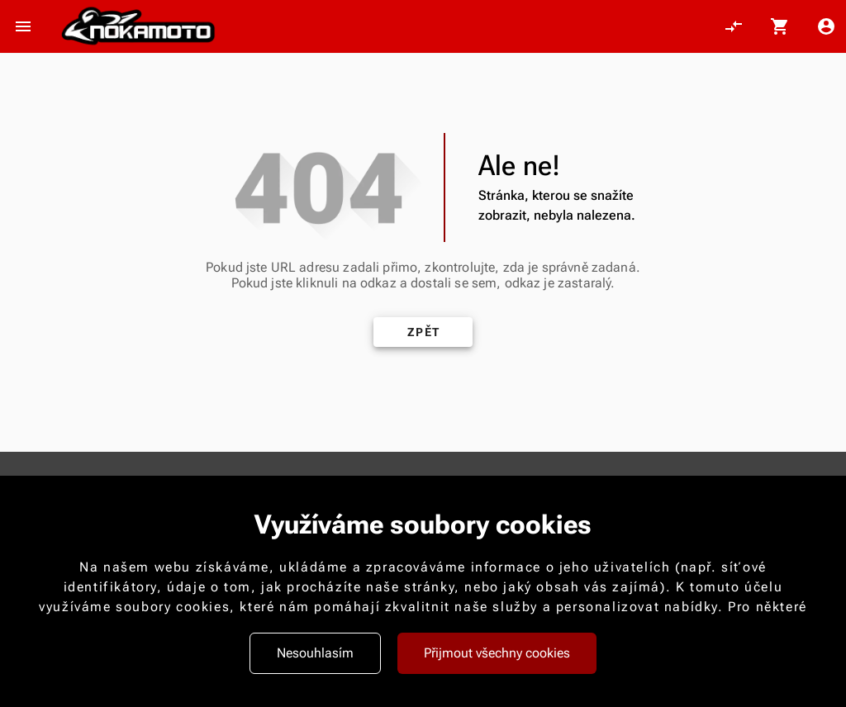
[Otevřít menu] (23, 26)
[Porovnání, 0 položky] (733, 26)
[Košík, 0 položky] (780, 26)
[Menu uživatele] (826, 26)
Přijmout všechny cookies (497, 653)
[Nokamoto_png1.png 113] (137, 27)
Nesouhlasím (315, 653)
